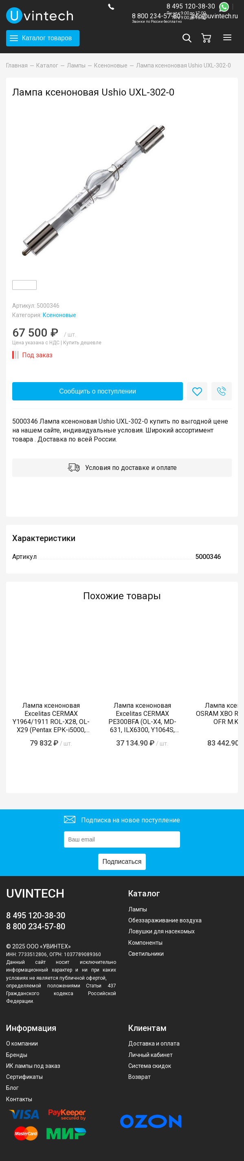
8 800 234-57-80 (157, 16)
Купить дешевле (82, 343)
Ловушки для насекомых (161, 931)
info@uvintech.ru (214, 16)
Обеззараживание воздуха (165, 920)
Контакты (19, 1099)
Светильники (146, 953)
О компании (22, 1043)
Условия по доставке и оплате (122, 468)
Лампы (137, 909)
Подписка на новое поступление (122, 820)
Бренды (16, 1055)
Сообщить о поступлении (97, 391)
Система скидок (149, 1066)
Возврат (139, 1077)
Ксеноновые (59, 315)
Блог (12, 1088)
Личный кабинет (150, 1055)
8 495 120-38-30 (191, 6)
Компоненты (145, 942)
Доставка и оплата (154, 1043)
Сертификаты (24, 1077)
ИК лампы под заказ (33, 1066)
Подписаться (122, 861)
